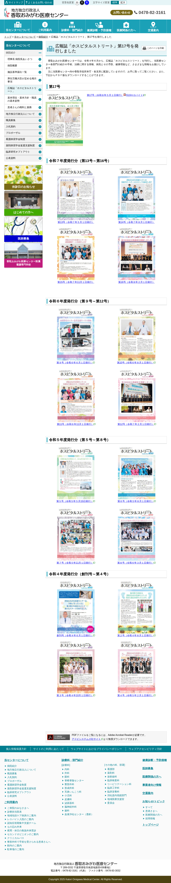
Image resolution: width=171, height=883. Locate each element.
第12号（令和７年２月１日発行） (137, 424)
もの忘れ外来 (14, 826)
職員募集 (11, 120)
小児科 (68, 795)
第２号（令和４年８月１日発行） (136, 635)
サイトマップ (16, 2)
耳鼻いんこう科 (73, 791)
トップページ (150, 824)
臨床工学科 (113, 788)
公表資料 (11, 158)
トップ (7, 37)
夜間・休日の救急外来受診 (21, 830)
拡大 (122, 2)
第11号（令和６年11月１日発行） (76, 424)
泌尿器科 (69, 803)
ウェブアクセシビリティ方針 (145, 749)
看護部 (111, 769)
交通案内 (147, 793)
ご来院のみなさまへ (18, 808)
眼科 (67, 776)
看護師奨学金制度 (15, 139)
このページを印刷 (155, 48)
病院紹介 (43, 37)
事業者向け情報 (151, 784)
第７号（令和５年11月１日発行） (76, 562)
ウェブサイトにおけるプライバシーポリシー (96, 749)
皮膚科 (68, 799)
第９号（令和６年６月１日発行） (76, 362)
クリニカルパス (15, 838)
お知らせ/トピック (153, 801)
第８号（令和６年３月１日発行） (136, 562)
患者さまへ (151, 811)
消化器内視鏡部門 (117, 795)
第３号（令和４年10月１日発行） (76, 695)
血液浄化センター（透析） (79, 814)
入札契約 (11, 126)
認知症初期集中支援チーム (21, 823)
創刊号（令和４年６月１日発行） (76, 635)
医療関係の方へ (151, 776)
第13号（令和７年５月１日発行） (76, 222)
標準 (114, 2)
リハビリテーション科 (119, 784)
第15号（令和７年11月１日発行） (76, 282)
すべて (149, 807)
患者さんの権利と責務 (20, 107)
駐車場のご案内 (15, 849)
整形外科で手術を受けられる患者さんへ (29, 842)
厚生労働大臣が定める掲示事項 (22, 80)
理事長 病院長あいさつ (20, 59)
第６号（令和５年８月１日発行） (137, 501)
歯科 (67, 810)
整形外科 (69, 784)
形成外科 (69, 788)
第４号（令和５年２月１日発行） (136, 695)
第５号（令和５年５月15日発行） (75, 501)
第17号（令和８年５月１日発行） (116, 95)
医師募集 (147, 768)
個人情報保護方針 (16, 749)
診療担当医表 (14, 811)
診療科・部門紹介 (72, 760)
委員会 (111, 803)
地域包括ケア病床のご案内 (21, 815)
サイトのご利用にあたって (48, 749)
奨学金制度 (20, 784)
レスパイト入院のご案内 (20, 819)
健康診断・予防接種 (154, 760)
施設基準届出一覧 (17, 72)
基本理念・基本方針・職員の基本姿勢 (22, 99)
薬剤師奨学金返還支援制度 (20, 145)
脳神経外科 (71, 807)
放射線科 (112, 776)
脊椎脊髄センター (74, 780)
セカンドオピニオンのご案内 (23, 834)
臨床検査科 (113, 780)
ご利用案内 (11, 802)
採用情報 (150, 818)
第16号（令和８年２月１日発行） (136, 282)
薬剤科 (111, 773)
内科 (67, 769)
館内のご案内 (14, 845)
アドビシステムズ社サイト (87, 739)
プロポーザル (13, 133)
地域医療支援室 (115, 799)
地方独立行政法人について (20, 114)
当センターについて (25, 37)
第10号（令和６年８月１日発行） (136, 362)
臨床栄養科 (113, 791)
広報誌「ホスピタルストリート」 (22, 90)
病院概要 (12, 65)
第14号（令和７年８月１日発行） (136, 222)
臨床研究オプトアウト (18, 151)
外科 (67, 773)
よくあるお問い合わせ (40, 2)
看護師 (10, 784)
